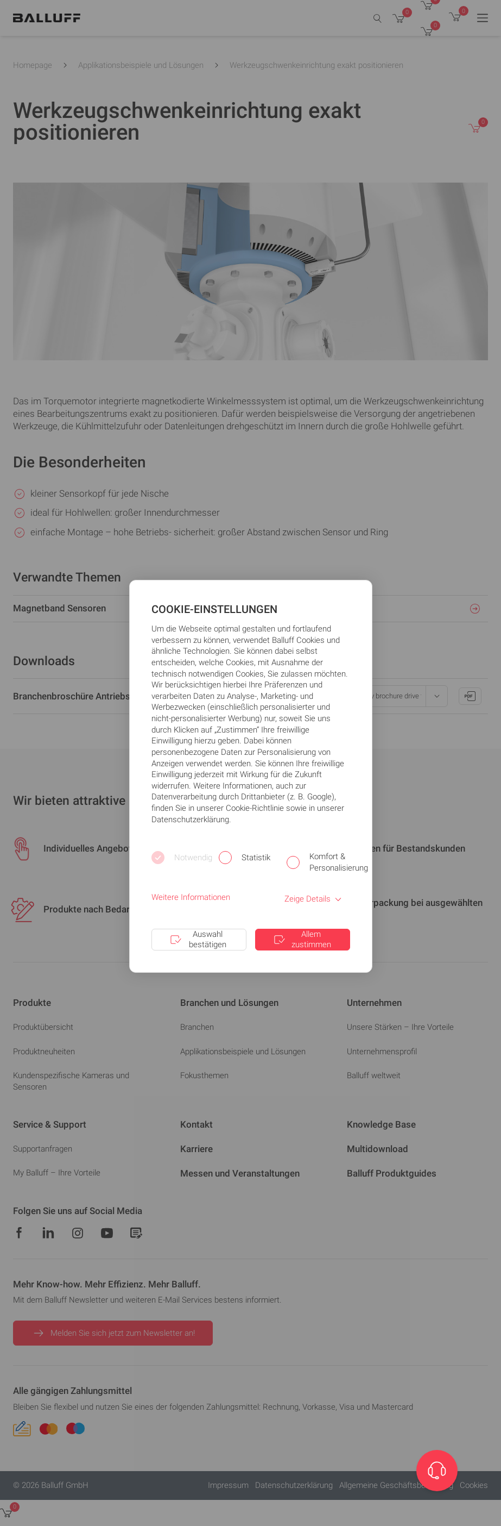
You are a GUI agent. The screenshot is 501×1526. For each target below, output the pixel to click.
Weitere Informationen (190, 897)
